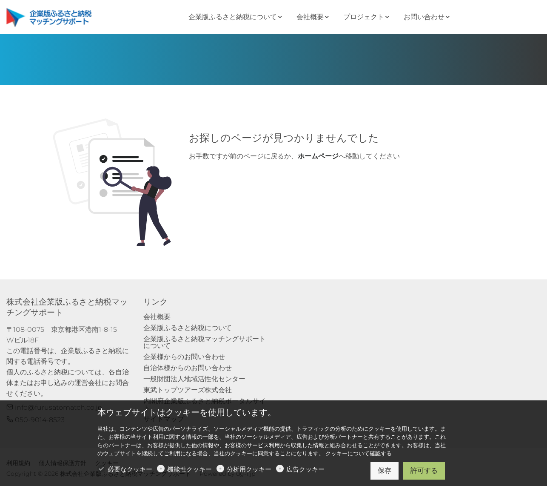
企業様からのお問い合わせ (184, 357)
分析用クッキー (249, 469)
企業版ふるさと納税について (187, 328)
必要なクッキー (130, 469)
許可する (424, 470)
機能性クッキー (189, 469)
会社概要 (157, 317)
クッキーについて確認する (358, 453)
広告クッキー (305, 469)
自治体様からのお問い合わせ (187, 368)
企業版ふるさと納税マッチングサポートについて (204, 342)
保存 (384, 470)
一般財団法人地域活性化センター (194, 379)
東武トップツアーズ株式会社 (187, 390)
